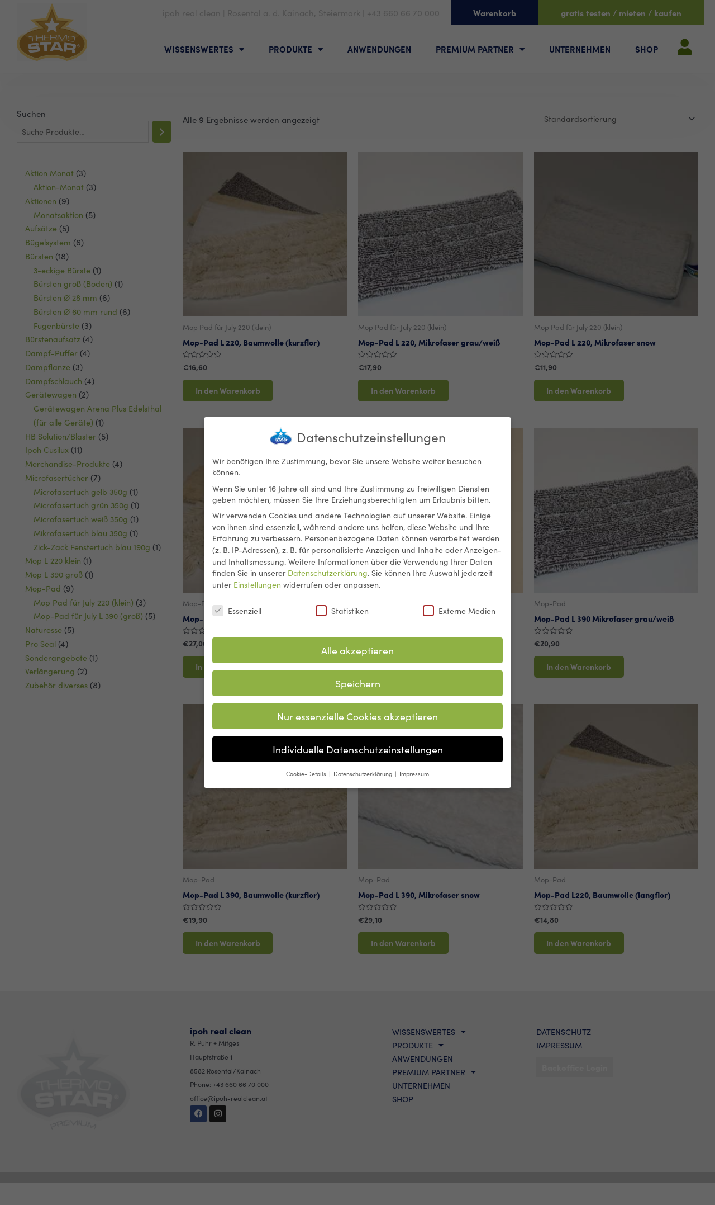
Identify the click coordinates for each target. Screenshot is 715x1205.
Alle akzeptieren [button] (357, 649)
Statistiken (342, 609)
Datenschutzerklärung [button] (363, 772)
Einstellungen (257, 582)
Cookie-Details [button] (307, 772)
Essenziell (236, 609)
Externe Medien (459, 609)
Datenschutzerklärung (328, 571)
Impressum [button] (414, 772)
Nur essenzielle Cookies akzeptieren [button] (357, 715)
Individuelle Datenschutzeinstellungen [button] (358, 748)
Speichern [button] (357, 682)
